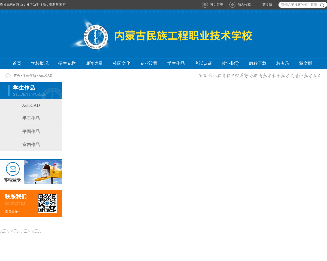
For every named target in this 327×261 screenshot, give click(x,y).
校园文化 (121, 63)
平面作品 (31, 131)
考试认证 (203, 63)
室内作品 (31, 144)
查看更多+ (12, 211)
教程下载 (258, 63)
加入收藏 (244, 5)
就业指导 (230, 63)
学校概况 (40, 63)
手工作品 (31, 118)
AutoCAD (45, 75)
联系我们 (16, 196)
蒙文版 (267, 5)
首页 (17, 63)
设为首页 (216, 5)
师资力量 (94, 63)
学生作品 (176, 63)
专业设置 (149, 63)
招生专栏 (67, 63)
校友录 (282, 63)
